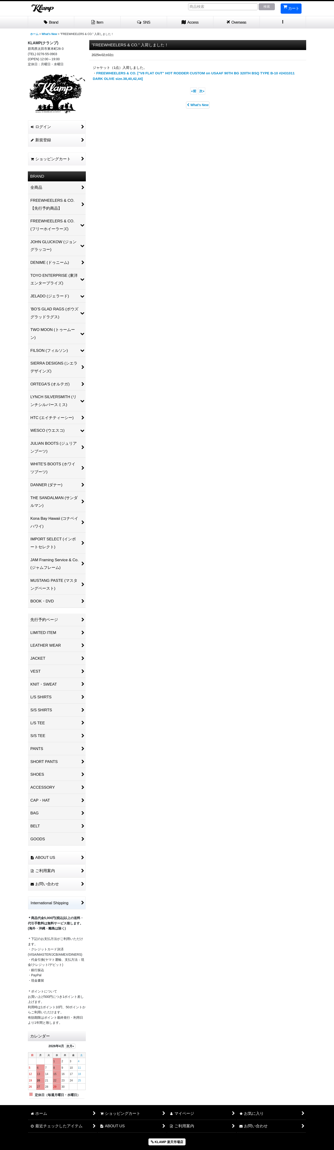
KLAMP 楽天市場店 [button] (167, 1142)
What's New (198, 105)
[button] (144, 22)
